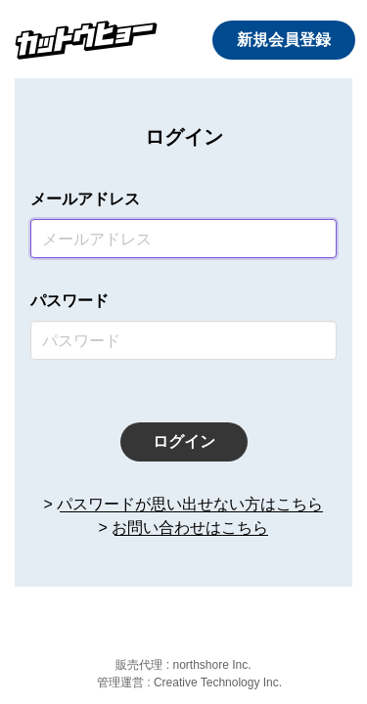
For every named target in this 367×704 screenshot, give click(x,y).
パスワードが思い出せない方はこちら (190, 504)
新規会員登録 (284, 39)
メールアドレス (85, 199)
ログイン (184, 441)
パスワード (69, 300)
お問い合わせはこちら (190, 527)
